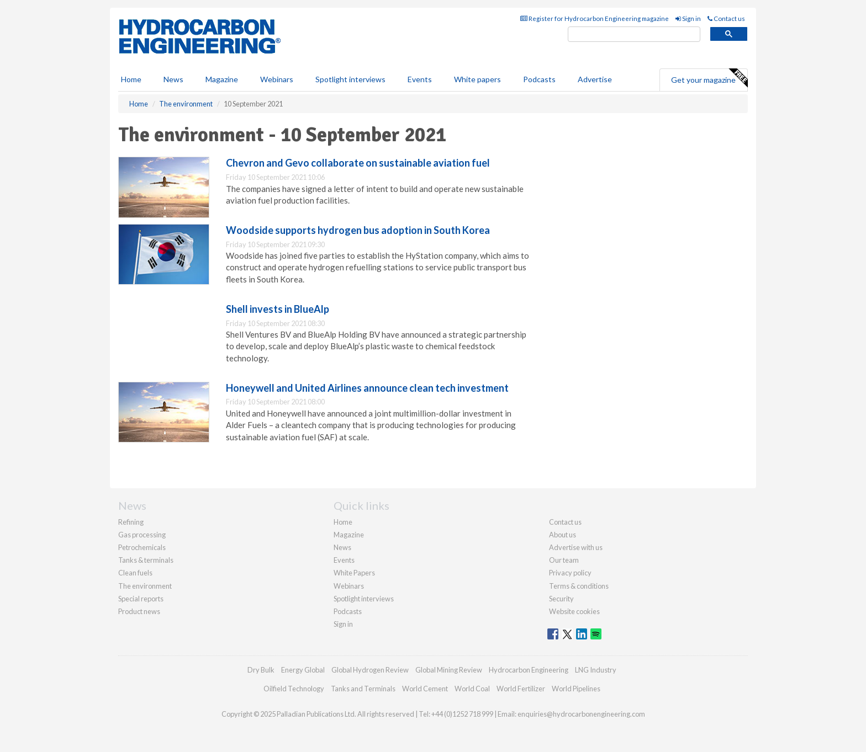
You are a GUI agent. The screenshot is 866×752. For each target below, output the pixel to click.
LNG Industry (595, 669)
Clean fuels (135, 572)
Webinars (276, 79)
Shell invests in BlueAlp (277, 309)
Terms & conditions (579, 586)
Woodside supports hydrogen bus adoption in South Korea (358, 230)
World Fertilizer (521, 688)
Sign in (688, 18)
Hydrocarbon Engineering (528, 669)
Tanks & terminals (145, 560)
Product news (139, 611)
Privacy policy (570, 572)
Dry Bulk (260, 669)
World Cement (425, 688)
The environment (145, 586)
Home (131, 79)
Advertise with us (576, 547)
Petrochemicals (142, 547)
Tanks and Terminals (363, 688)
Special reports (140, 598)
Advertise (595, 79)
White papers (477, 79)
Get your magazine (709, 78)
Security (561, 598)
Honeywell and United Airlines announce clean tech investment (367, 388)
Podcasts (539, 79)
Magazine (221, 79)
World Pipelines (576, 688)
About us (562, 534)
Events (420, 79)
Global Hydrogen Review (370, 669)
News (342, 547)
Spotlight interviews (350, 79)
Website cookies (574, 611)
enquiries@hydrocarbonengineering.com (581, 714)
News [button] (173, 79)
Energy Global (303, 669)
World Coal (472, 688)
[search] (634, 34)
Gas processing (142, 534)
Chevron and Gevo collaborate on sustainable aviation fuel (358, 163)
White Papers (354, 572)
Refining (131, 522)
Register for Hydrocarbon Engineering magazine (594, 18)
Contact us (726, 18)
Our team (564, 560)
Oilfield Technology (293, 688)
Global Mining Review (448, 669)
